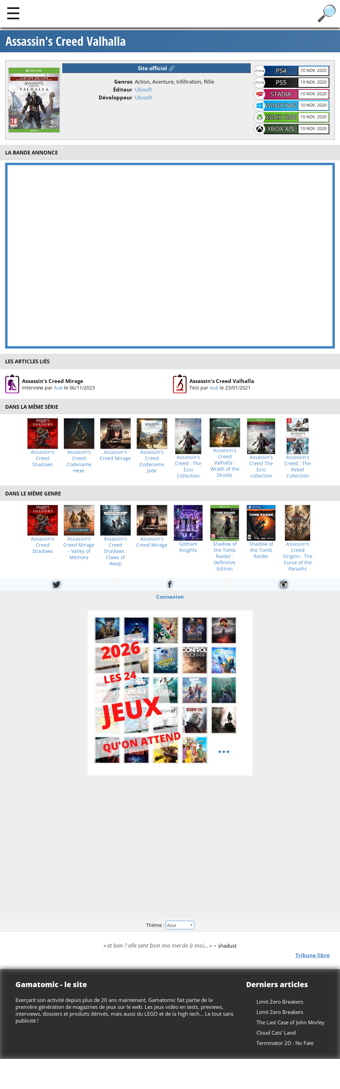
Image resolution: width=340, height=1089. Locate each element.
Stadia (281, 94)
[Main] (13, 13)
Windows (280, 105)
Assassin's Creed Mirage (52, 380)
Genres (123, 81)
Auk (58, 387)
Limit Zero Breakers (279, 1001)
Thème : (170, 924)
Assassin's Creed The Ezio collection (261, 466)
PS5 (281, 82)
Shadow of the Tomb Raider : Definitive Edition (225, 556)
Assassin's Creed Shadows (42, 458)
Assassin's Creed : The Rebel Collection (297, 466)
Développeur (115, 97)
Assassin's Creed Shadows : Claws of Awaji (115, 551)
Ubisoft (143, 89)
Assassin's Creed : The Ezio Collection (188, 466)
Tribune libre (312, 955)
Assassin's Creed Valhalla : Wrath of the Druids (224, 462)
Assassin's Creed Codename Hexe (79, 461)
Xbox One (281, 117)
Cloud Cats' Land (276, 1032)
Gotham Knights (188, 547)
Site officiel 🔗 (156, 68)
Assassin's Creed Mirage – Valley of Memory (79, 548)
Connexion (170, 596)
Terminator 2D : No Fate (285, 1042)
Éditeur (122, 89)
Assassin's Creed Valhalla (66, 41)
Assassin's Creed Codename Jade (152, 461)
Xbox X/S (280, 129)
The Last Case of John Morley (290, 1022)
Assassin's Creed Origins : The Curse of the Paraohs (297, 556)
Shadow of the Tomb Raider (261, 550)
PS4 (281, 70)
